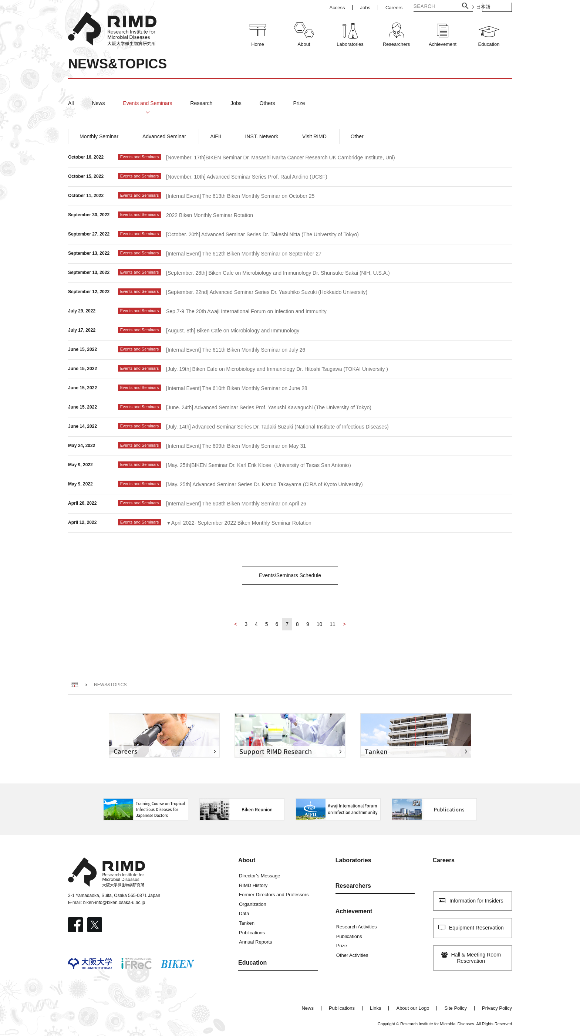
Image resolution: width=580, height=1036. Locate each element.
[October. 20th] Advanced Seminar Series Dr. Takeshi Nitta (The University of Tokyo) (262, 234)
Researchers (353, 886)
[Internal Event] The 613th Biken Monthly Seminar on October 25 (240, 196)
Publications (252, 932)
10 (320, 624)
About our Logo (412, 1008)
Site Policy (455, 1008)
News (98, 103)
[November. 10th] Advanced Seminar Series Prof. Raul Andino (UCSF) (246, 177)
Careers (443, 860)
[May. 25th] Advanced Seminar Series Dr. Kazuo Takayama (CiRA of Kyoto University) (264, 484)
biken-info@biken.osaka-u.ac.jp (114, 902)
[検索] (419, 7)
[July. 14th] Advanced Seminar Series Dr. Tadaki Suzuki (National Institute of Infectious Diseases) (277, 427)
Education (252, 962)
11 (332, 624)
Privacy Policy (497, 1008)
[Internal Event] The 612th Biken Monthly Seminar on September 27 (243, 254)
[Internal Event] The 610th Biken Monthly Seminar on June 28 (236, 388)
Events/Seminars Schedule (290, 575)
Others (267, 103)
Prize (299, 103)
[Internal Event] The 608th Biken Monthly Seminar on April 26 (236, 504)
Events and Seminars (147, 103)
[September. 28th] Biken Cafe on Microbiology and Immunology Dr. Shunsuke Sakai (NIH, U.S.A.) (278, 273)
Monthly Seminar (99, 136)
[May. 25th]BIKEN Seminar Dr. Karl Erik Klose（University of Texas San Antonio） (260, 465)
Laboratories (353, 860)
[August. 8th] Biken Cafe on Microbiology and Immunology (232, 331)
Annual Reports (255, 942)
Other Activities (352, 955)
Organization (252, 904)
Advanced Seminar (164, 136)
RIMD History (253, 885)
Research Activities (356, 927)
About (246, 860)
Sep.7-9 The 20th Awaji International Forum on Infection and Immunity (246, 311)
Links (375, 1008)
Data (244, 913)
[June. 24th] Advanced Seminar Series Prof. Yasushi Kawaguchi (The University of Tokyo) (268, 407)
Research (201, 103)
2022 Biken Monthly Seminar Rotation (209, 215)
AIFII (215, 136)
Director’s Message (259, 875)
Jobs (236, 103)
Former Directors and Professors (274, 894)
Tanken (246, 923)
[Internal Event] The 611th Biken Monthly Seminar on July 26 (235, 350)
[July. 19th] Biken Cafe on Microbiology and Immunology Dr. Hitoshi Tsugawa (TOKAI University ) (277, 369)
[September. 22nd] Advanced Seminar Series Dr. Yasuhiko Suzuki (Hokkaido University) (266, 292)
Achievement (353, 911)
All (71, 103)
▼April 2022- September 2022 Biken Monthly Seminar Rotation (238, 523)
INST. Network (261, 136)
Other (357, 136)
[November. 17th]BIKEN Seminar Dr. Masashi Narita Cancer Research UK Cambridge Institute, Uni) (280, 157)
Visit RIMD (314, 136)
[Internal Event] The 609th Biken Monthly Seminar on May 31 (236, 446)
